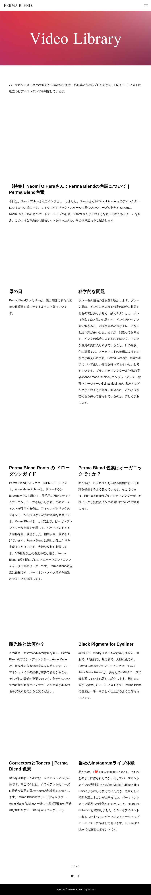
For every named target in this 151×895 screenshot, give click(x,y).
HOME (75, 866)
